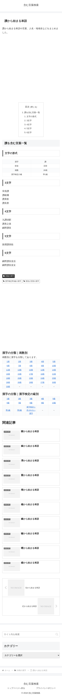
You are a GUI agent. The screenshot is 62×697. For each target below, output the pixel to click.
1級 (8, 399)
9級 (42, 403)
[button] (56, 634)
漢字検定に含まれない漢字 (31, 410)
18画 (42, 374)
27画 (42, 382)
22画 (31, 370)
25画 (54, 378)
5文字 (29, 128)
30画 (54, 382)
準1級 (8, 410)
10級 (54, 403)
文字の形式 (31, 116)
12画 (42, 370)
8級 (31, 403)
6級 (8, 403)
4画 (42, 361)
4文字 (29, 124)
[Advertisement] (31, 68)
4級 (42, 399)
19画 (8, 378)
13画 (19, 370)
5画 (53, 361)
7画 (19, 366)
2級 (19, 399)
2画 (19, 361)
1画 (8, 361)
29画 (31, 382)
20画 (19, 378)
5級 (53, 399)
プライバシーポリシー (46, 688)
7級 (19, 403)
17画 (31, 374)
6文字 (29, 132)
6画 (8, 366)
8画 (31, 366)
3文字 (29, 120)
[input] (31, 634)
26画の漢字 (8, 276)
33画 (8, 387)
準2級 (19, 410)
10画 (54, 366)
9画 (42, 366)
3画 (31, 361)
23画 (31, 378)
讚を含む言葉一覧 (32, 112)
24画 (42, 378)
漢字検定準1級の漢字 (12, 281)
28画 (8, 382)
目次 (27, 107)
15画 (19, 374)
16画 (8, 374)
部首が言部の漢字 (31, 281)
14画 (54, 370)
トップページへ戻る (16, 688)
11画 (8, 370)
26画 (19, 382)
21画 (54, 374)
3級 (31, 399)
